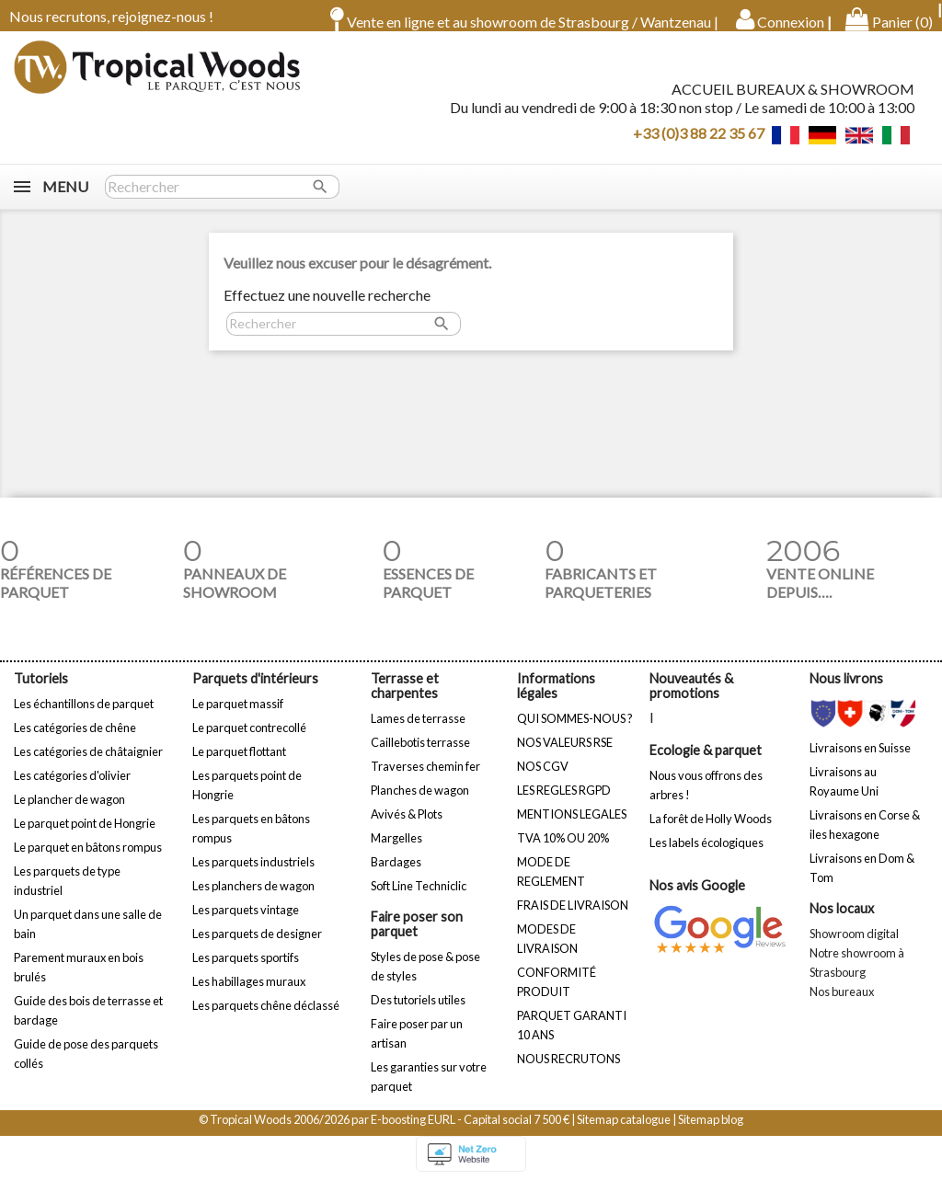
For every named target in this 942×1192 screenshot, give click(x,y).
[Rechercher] (222, 200)
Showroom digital (854, 946)
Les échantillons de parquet (84, 716)
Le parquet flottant (239, 764)
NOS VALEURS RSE (565, 755)
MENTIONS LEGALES (571, 827)
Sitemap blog (710, 1132)
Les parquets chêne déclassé (265, 1018)
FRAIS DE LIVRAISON (572, 918)
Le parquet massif (237, 716)
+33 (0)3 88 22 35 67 (698, 138)
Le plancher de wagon (69, 812)
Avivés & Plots (406, 827)
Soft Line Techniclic (418, 898)
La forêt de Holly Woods (710, 831)
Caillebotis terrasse (420, 755)
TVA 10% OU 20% (563, 850)
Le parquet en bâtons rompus (88, 860)
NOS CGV (543, 779)
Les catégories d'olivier (72, 788)
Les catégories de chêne (75, 740)
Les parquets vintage (245, 922)
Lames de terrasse (418, 731)
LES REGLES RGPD (564, 803)
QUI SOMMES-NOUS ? (575, 731)
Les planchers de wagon (253, 898)
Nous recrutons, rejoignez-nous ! (111, 16)
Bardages (396, 874)
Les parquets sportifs (245, 970)
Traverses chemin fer (425, 779)
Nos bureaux (842, 1004)
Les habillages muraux (248, 994)
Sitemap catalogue (624, 1132)
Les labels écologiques (706, 855)
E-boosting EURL (413, 1132)
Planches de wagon (420, 803)
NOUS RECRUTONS (568, 1071)
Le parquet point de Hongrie (84, 836)
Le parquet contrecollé (249, 740)
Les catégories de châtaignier (88, 764)
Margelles (396, 850)
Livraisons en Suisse (860, 760)
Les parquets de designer (257, 946)
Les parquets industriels (253, 874)
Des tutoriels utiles (418, 1012)
